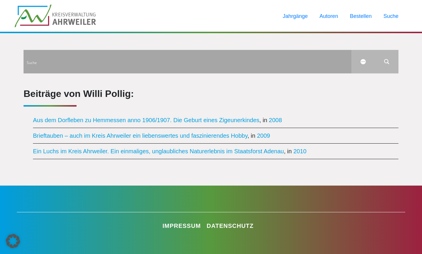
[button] (13, 241)
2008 (275, 120)
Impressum (181, 226)
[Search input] (188, 62)
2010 (300, 151)
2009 (263, 135)
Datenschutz (230, 226)
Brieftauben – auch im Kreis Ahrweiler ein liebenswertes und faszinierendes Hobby (140, 135)
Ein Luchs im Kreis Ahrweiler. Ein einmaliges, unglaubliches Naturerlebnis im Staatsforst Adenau (158, 151)
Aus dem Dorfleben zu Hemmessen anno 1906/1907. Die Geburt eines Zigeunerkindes (146, 120)
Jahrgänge (295, 16)
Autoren (329, 16)
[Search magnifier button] (386, 61)
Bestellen (361, 16)
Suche (390, 16)
